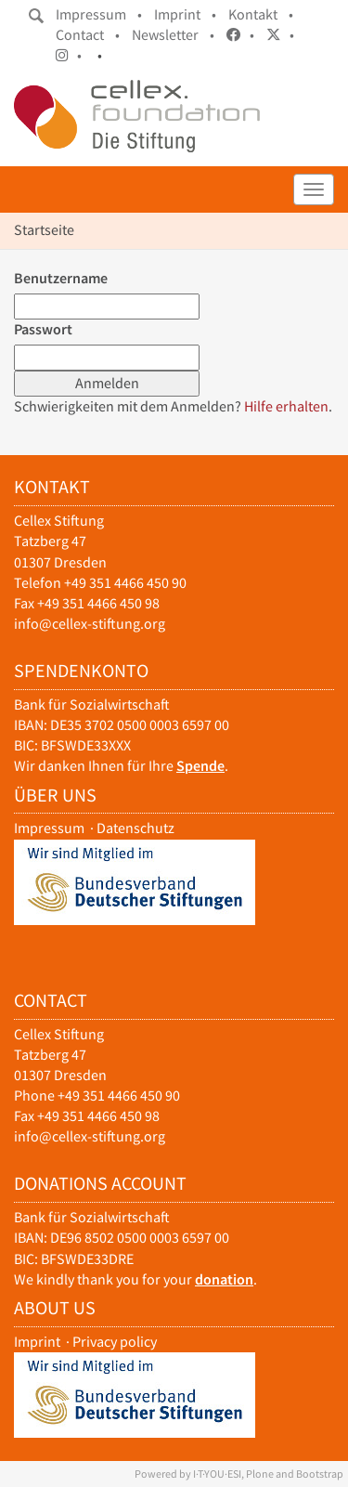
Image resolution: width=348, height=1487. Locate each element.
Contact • (88, 35)
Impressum (49, 828)
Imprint (37, 1341)
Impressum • (99, 14)
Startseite (44, 230)
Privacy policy (114, 1341)
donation (224, 1279)
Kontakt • (260, 14)
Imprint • (185, 14)
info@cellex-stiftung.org (89, 624)
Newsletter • (173, 35)
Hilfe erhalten (286, 406)
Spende (200, 766)
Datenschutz (135, 828)
